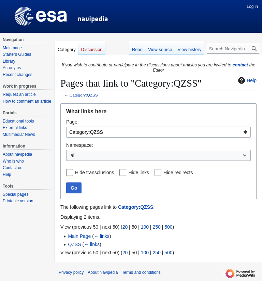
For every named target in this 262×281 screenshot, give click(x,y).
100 (145, 227)
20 (125, 227)
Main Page (79, 236)
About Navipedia (103, 272)
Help (246, 80)
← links (102, 236)
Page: (72, 122)
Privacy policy (71, 272)
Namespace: (79, 145)
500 (168, 227)
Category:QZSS (84, 95)
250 (156, 227)
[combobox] (158, 132)
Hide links (138, 172)
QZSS (74, 244)
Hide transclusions (94, 172)
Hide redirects (178, 172)
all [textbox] (73, 155)
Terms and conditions (141, 272)
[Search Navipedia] (233, 49)
